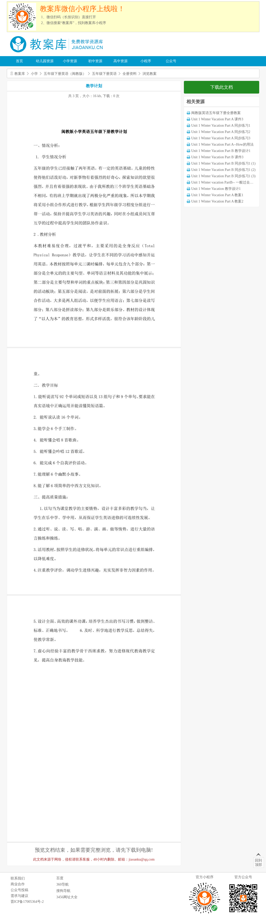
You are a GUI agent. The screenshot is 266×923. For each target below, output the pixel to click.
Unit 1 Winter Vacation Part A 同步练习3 (220, 138)
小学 (34, 74)
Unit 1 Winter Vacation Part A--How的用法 (222, 144)
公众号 (171, 61)
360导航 (62, 884)
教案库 (19, 74)
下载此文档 (221, 87)
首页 (19, 61)
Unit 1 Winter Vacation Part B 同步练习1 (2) (223, 170)
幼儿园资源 (45, 61)
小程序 (145, 61)
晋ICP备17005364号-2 (27, 902)
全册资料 (130, 74)
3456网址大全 (67, 897)
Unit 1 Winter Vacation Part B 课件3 (217, 157)
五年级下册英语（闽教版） (65, 74)
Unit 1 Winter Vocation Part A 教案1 (217, 195)
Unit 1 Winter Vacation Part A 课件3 (217, 119)
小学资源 (70, 61)
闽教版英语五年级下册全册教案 (216, 113)
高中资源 (120, 61)
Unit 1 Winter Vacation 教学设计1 (216, 189)
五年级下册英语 (104, 74)
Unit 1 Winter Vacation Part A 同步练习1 (220, 125)
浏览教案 (149, 74)
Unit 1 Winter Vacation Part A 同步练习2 (220, 132)
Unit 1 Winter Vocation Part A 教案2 (217, 201)
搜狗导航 (63, 891)
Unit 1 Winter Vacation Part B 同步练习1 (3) (223, 176)
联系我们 (18, 878)
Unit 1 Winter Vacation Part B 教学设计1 (221, 151)
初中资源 (95, 61)
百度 (59, 878)
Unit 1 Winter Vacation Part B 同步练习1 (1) (223, 163)
